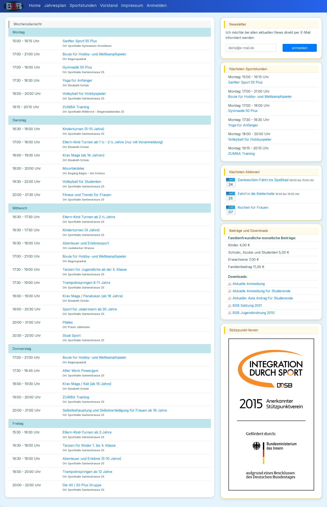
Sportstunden (83, 5)
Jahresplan (55, 5)
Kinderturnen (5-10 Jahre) (83, 129)
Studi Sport (71, 335)
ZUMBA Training (76, 107)
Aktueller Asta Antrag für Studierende (260, 298)
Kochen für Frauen (253, 207)
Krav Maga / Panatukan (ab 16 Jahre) (93, 296)
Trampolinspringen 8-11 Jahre (86, 283)
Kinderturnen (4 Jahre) (81, 230)
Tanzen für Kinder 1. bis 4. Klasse (89, 445)
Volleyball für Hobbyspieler (84, 93)
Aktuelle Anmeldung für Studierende (259, 291)
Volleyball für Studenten (82, 181)
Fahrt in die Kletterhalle (256, 194)
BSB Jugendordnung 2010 (251, 313)
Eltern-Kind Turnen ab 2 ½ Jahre (89, 217)
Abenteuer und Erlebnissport (86, 243)
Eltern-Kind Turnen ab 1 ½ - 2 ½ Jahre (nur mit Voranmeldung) (113, 142)
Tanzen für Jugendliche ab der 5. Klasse (95, 269)
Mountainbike (73, 168)
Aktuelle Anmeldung (246, 284)
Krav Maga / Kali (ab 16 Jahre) (87, 384)
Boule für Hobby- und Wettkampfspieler (94, 54)
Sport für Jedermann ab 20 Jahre (90, 309)
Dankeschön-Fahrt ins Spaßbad (263, 180)
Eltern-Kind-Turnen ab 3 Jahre (87, 432)
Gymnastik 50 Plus (77, 67)
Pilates (68, 322)
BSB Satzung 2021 (245, 305)
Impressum (132, 5)
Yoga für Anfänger (77, 80)
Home (35, 5)
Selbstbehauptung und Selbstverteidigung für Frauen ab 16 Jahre (115, 410)
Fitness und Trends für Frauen (87, 195)
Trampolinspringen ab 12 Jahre (87, 472)
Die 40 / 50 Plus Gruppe (82, 485)
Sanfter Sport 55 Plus (80, 41)
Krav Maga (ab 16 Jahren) (83, 155)
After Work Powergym (80, 370)
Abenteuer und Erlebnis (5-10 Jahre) (92, 458)
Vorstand (109, 5)
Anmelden (157, 5)
